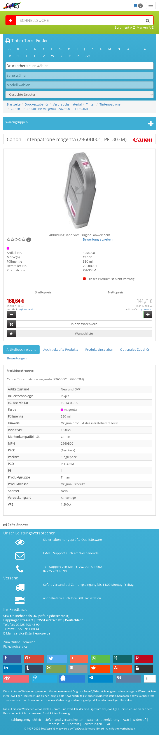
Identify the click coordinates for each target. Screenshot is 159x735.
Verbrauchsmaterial (67, 104)
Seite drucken (15, 524)
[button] (12, 659)
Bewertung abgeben (98, 239)
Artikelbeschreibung (21, 349)
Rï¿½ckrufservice (15, 646)
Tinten (90, 104)
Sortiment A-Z (125, 27)
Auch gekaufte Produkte (60, 349)
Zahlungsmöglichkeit (26, 720)
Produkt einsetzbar (99, 349)
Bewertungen (17, 358)
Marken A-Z (145, 27)
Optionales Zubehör (134, 349)
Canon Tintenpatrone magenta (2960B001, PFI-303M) (49, 109)
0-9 (88, 56)
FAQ (109, 724)
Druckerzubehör (37, 104)
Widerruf (139, 720)
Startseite (14, 104)
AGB (126, 720)
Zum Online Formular (19, 642)
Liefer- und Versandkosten (64, 720)
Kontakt (73, 724)
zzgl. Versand (26, 309)
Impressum (56, 724)
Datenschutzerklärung (103, 720)
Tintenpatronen (111, 104)
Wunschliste (84, 333)
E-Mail (47, 553)
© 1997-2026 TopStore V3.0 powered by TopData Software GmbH (64, 728)
